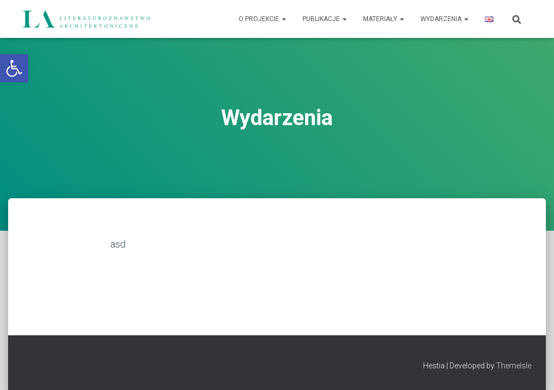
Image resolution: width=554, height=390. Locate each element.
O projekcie (262, 19)
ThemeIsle (513, 365)
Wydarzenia (444, 19)
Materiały (383, 19)
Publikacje (324, 19)
